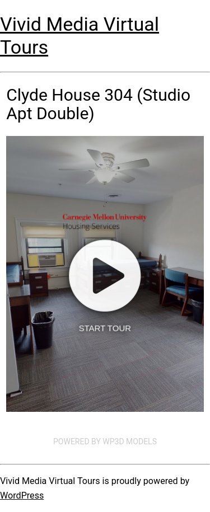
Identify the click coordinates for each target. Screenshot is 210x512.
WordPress (22, 495)
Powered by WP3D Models (105, 441)
